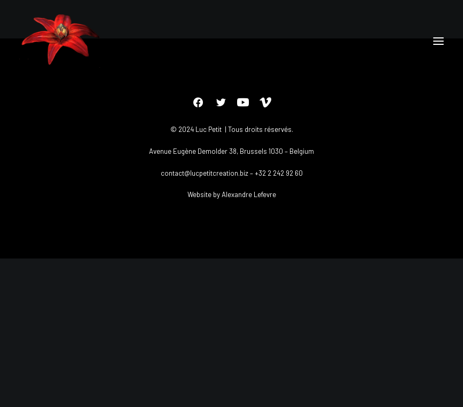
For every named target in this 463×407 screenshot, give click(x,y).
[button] (438, 41)
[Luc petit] (61, 41)
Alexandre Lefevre (249, 194)
